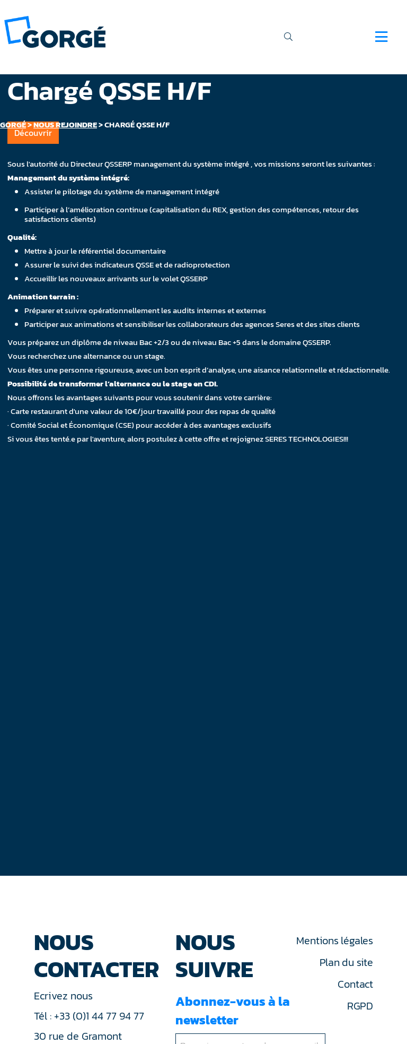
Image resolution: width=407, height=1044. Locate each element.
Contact (355, 984)
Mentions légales (334, 940)
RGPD (360, 1006)
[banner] (54, 31)
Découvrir (33, 132)
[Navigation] (381, 37)
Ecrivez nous (64, 996)
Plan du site (346, 962)
